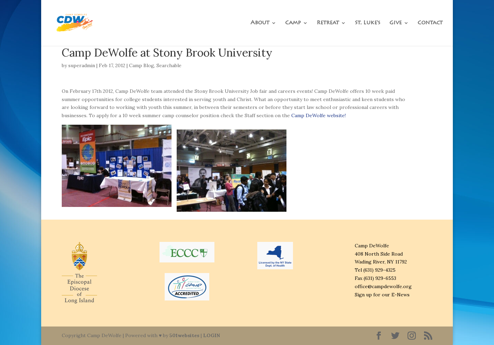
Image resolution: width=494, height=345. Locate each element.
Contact (430, 23)
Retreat (328, 23)
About (259, 23)
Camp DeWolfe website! (318, 115)
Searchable (168, 65)
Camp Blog (141, 65)
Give (395, 23)
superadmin (81, 65)
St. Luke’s (367, 23)
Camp (293, 23)
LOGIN (211, 335)
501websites (184, 335)
